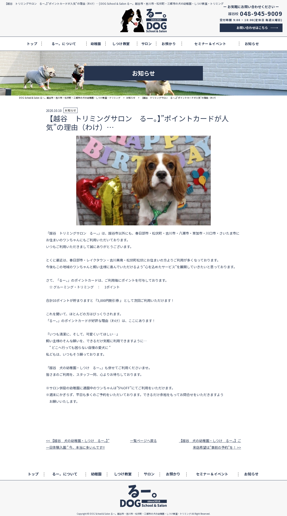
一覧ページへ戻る (143, 440)
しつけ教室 (121, 43)
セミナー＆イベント (210, 43)
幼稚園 (96, 43)
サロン (146, 43)
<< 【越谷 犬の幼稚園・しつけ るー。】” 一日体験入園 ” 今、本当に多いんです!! (77, 444)
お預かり (169, 43)
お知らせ (252, 43)
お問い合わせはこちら (252, 27)
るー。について (64, 43)
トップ (32, 43)
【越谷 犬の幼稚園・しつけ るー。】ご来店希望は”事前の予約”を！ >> (210, 444)
